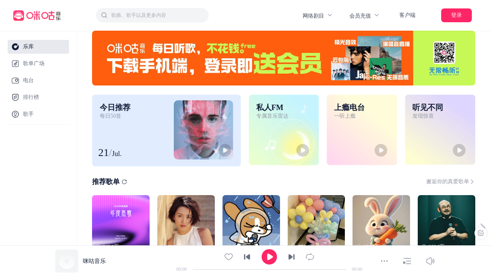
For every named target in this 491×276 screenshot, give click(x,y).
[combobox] (152, 15)
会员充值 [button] (364, 15)
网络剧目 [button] (318, 15)
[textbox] (157, 15)
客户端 (407, 15)
